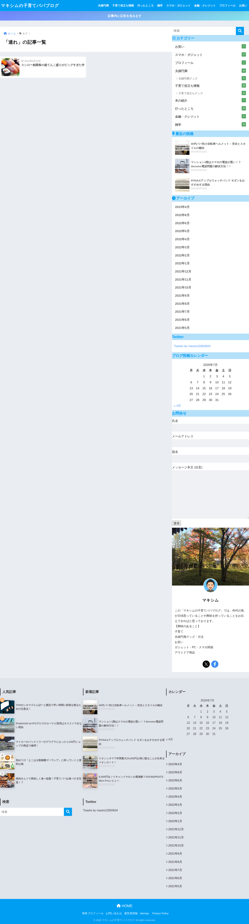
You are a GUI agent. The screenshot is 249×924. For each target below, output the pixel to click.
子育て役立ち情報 (123, 5)
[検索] (240, 31)
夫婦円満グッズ (212, 78)
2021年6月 (182, 320)
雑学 (160, 5)
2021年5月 (182, 328)
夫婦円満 (103, 5)
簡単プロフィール (93, 913)
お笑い (243, 5)
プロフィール (227, 5)
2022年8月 (182, 215)
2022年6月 (182, 223)
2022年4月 (182, 239)
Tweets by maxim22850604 (192, 346)
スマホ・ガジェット (178, 5)
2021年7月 (182, 311)
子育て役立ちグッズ (212, 93)
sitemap (144, 913)
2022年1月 (182, 263)
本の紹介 (210, 100)
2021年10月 (183, 287)
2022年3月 (182, 247)
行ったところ (145, 5)
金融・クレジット (205, 5)
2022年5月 (182, 231)
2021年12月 (183, 271)
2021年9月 (182, 295)
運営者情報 (131, 913)
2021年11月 (183, 279)
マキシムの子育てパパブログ (30, 5)
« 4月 (177, 405)
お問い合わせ (114, 913)
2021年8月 (182, 303)
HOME (125, 906)
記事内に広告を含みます (124, 16)
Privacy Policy (160, 913)
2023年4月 (182, 207)
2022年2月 (182, 255)
